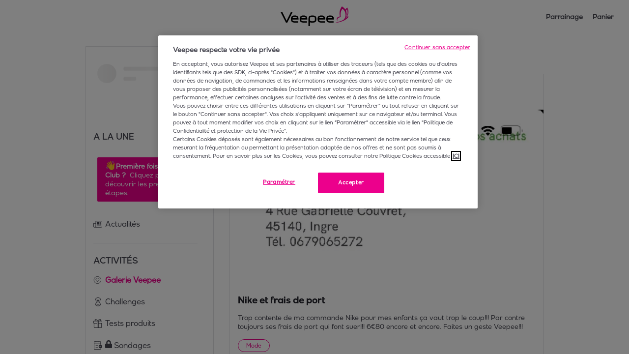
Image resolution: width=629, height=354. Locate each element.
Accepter (351, 182)
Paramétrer (279, 181)
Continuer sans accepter (437, 47)
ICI (456, 155)
